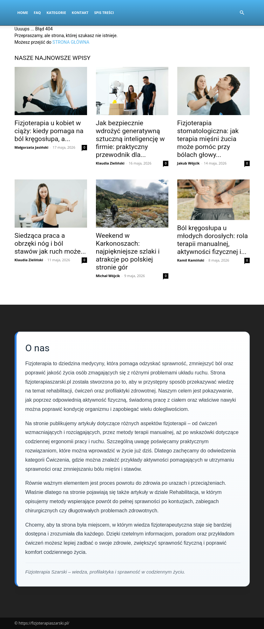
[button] (242, 13)
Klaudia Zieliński (110, 163)
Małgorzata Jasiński (32, 147)
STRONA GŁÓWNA (70, 42)
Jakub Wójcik (188, 163)
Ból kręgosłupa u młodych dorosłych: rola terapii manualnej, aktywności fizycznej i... (212, 240)
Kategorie (56, 12)
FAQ (37, 12)
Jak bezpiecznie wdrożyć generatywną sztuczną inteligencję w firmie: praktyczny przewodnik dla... (130, 139)
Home (22, 12)
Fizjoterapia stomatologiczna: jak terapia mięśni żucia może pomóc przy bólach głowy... (208, 139)
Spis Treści (104, 12)
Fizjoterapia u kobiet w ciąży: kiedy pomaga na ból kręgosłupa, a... (49, 131)
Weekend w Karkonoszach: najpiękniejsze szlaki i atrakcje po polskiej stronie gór (128, 251)
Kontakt (80, 12)
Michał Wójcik (108, 275)
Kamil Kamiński (190, 260)
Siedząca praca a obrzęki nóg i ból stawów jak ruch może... (50, 243)
